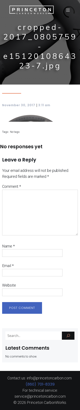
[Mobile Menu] (67, 10)
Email (8, 265)
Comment (11, 186)
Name (8, 246)
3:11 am (44, 105)
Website (9, 285)
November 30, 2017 (18, 105)
